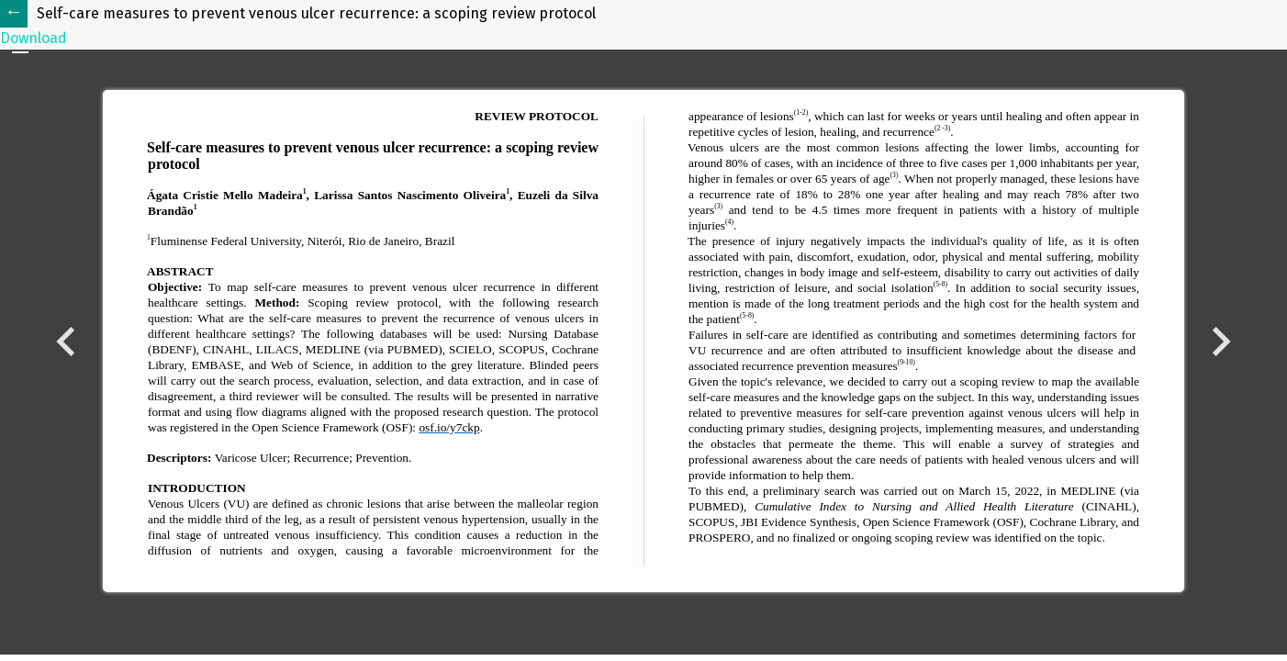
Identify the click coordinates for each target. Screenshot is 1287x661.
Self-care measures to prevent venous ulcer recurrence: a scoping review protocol (316, 13)
